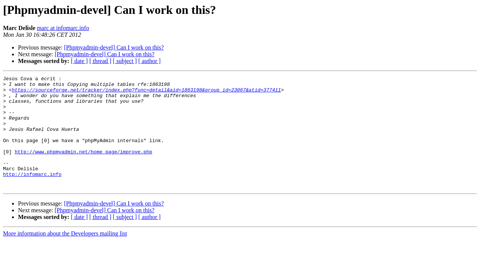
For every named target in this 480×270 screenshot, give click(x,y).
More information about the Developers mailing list (65, 256)
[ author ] (149, 61)
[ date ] (79, 61)
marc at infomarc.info (63, 28)
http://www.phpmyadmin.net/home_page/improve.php (83, 167)
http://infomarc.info (32, 194)
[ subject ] (125, 61)
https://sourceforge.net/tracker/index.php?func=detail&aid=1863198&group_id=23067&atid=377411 (146, 93)
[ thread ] (100, 61)
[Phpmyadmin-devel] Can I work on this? (114, 47)
